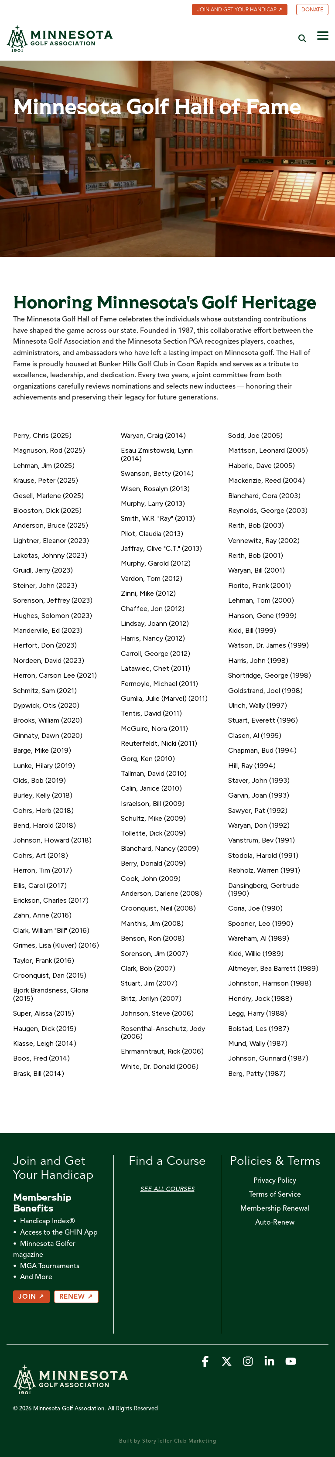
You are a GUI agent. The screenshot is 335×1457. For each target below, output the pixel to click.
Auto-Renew (274, 1222)
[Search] (302, 38)
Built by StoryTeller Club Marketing (167, 1441)
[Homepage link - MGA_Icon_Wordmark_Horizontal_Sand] (70, 1389)
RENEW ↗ (76, 1297)
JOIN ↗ (31, 1297)
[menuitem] (235, 10)
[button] (322, 34)
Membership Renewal (274, 1208)
